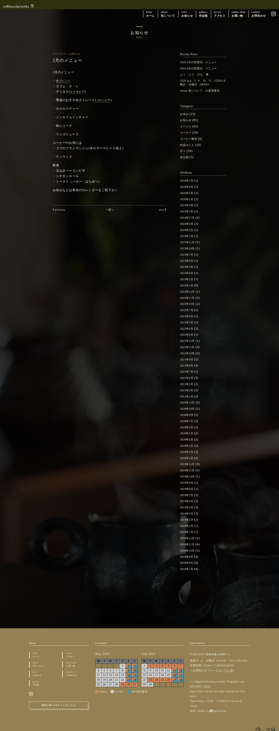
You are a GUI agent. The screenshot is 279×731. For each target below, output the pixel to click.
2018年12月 (188, 529)
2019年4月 (187, 505)
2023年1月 (187, 281)
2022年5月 (187, 318)
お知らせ (75, 53)
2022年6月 (187, 311)
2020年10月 (188, 402)
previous (60, 209)
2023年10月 (188, 245)
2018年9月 (187, 547)
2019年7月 (187, 487)
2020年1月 (187, 451)
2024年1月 (187, 233)
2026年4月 (187, 185)
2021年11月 (188, 342)
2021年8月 (187, 360)
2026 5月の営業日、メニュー (201, 62)
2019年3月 (187, 511)
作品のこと (188, 143)
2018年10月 (188, 541)
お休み (185, 113)
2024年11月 (188, 215)
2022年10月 (188, 299)
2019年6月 (187, 493)
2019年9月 (187, 475)
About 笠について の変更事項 (202, 90)
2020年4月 (187, 432)
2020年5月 (187, 426)
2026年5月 (187, 178)
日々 (183, 149)
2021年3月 (187, 378)
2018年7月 (187, 559)
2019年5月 (187, 499)
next (162, 209)
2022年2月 (187, 330)
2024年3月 (187, 227)
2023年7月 (187, 251)
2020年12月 (188, 396)
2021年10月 (188, 348)
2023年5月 (187, 263)
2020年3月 (187, 438)
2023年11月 (188, 239)
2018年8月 (187, 553)
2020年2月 (187, 445)
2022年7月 (187, 305)
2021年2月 (187, 384)
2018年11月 (188, 535)
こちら (227, 660)
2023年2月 (187, 275)
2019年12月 (188, 457)
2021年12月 (188, 336)
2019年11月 (188, 463)
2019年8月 (187, 481)
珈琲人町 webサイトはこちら (59, 697)
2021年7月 (187, 366)
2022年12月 (188, 287)
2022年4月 (187, 324)
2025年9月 (187, 203)
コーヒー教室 (190, 137)
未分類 (185, 155)
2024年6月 (187, 221)
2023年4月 (187, 269)
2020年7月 (187, 414)
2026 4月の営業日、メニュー (201, 68)
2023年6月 (187, 257)
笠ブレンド (64, 81)
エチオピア (78, 91)
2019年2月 (187, 517)
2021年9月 (187, 354)
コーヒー (186, 131)
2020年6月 (187, 420)
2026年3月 (187, 191)
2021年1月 (187, 390)
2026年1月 (187, 197)
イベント (186, 125)
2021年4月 (187, 372)
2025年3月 (187, 209)
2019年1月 (187, 523)
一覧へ (109, 209)
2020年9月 (187, 408)
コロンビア (104, 100)
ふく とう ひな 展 (196, 74)
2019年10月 (188, 469)
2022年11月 (188, 293)
